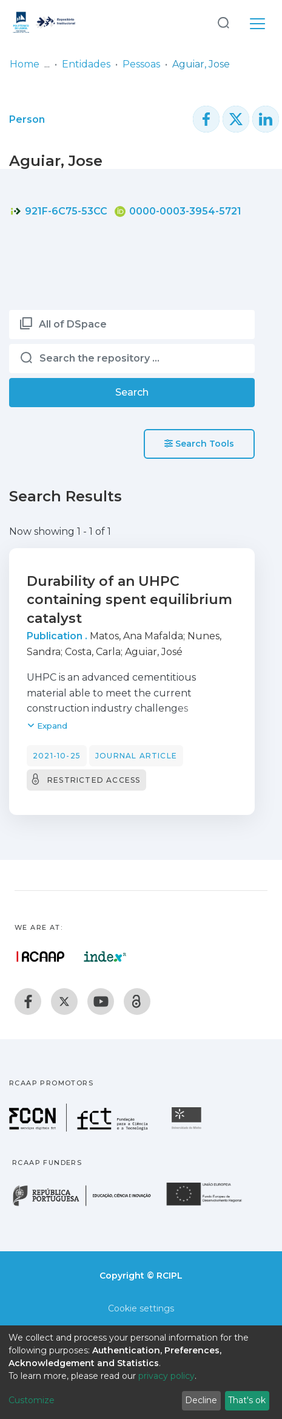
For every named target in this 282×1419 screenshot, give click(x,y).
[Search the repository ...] (132, 358)
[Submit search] (223, 22)
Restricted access (93, 780)
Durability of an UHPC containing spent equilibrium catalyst (129, 600)
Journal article (136, 755)
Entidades (86, 64)
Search (132, 392)
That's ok (247, 1400)
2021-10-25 (57, 755)
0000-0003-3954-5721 (178, 211)
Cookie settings (141, 1308)
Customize (31, 1400)
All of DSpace (73, 324)
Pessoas (141, 64)
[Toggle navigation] (257, 22)
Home (24, 64)
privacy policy (166, 1375)
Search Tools (199, 443)
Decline (201, 1400)
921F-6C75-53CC (58, 211)
